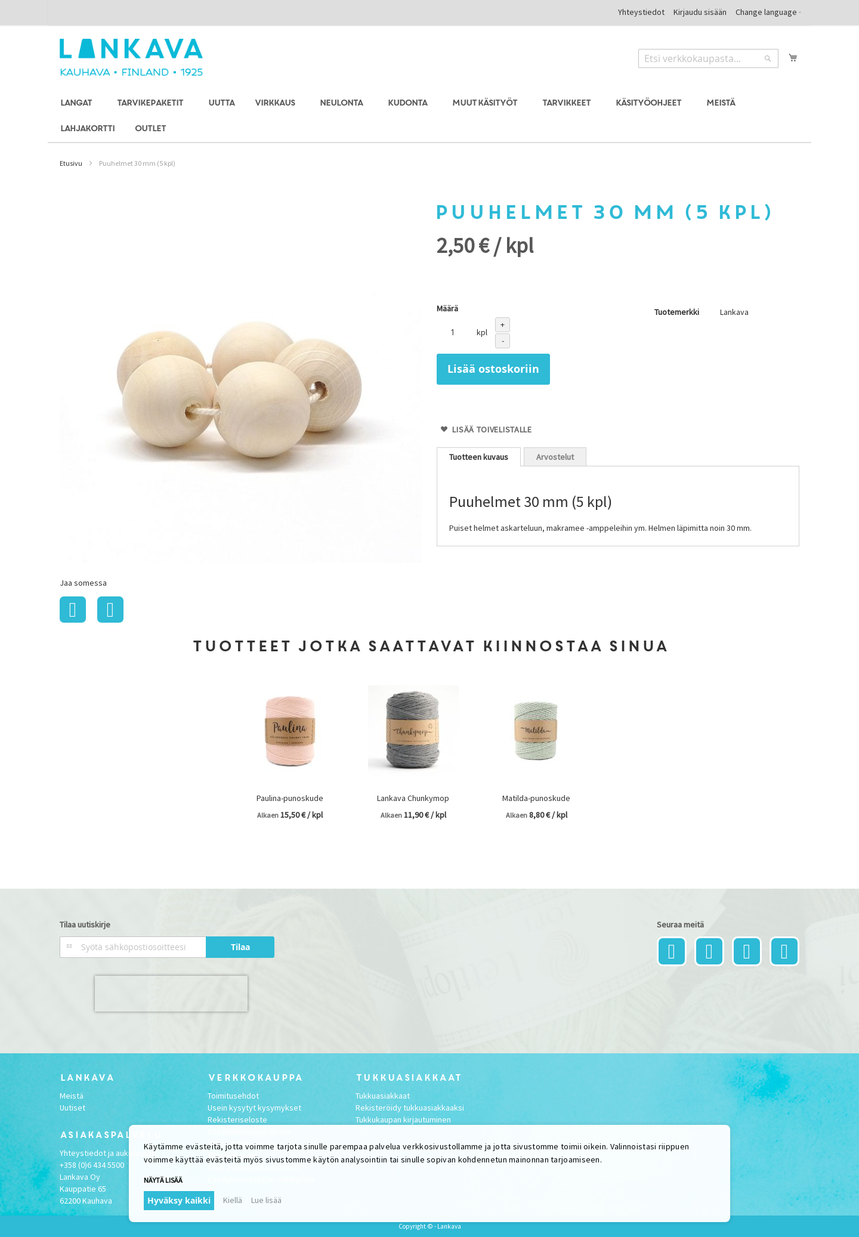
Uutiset (72, 1107)
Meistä (72, 1095)
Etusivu (71, 163)
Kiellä (232, 1200)
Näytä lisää (163, 1180)
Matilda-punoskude (536, 798)
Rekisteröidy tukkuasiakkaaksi (410, 1107)
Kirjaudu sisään (700, 12)
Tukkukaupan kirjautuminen (403, 1119)
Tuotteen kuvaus (478, 456)
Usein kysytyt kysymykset (254, 1107)
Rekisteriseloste (237, 1119)
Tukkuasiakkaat (383, 1095)
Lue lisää (266, 1200)
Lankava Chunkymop (413, 798)
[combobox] (708, 58)
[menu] (429, 116)
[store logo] (131, 57)
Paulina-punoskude (290, 798)
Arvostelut (555, 456)
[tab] (479, 456)
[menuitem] (77, 103)
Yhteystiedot (641, 12)
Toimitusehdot (233, 1095)
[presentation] (171, 994)
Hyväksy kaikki (179, 1200)
